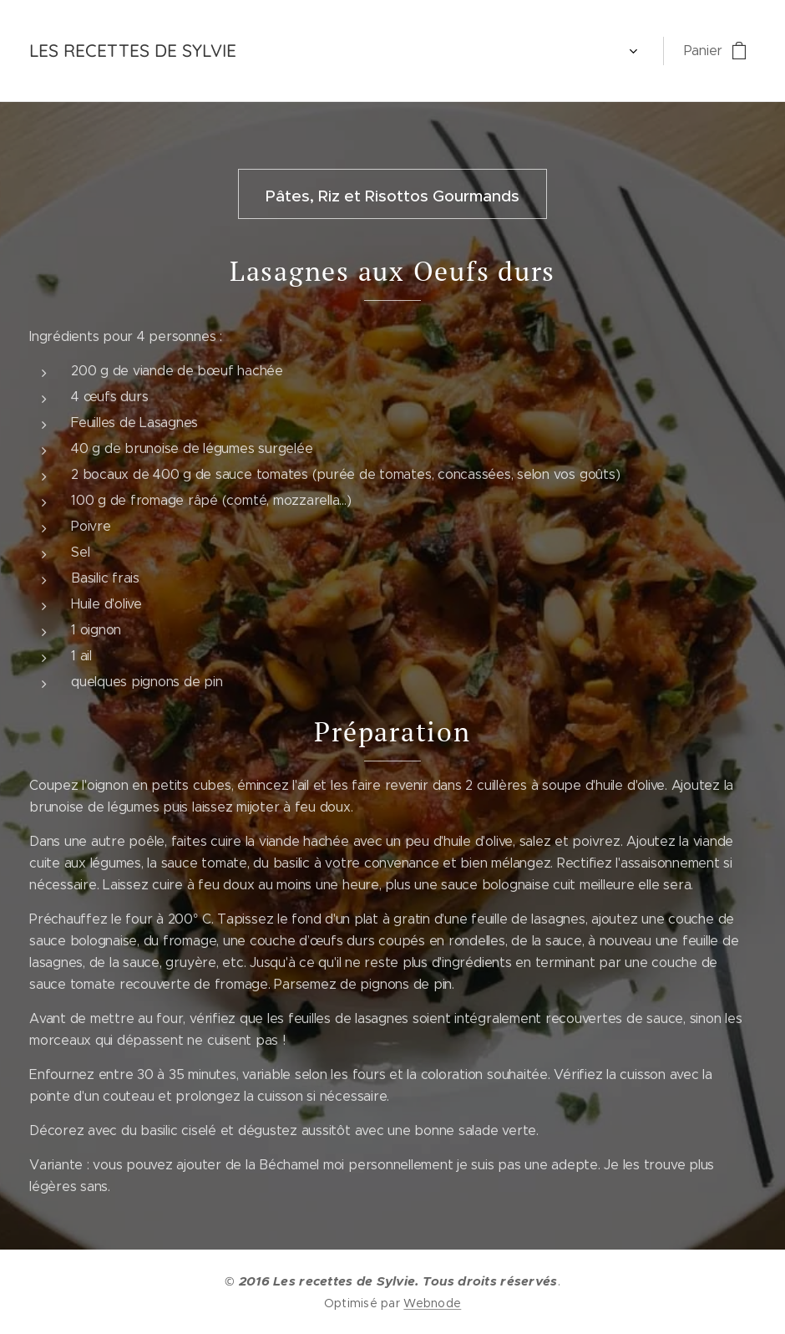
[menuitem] (282, 51)
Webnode (432, 1303)
